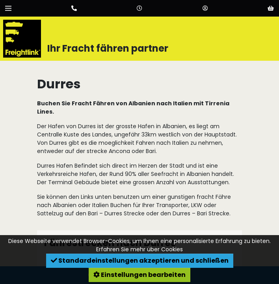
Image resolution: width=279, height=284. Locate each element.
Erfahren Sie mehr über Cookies (139, 249)
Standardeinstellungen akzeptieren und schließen (140, 260)
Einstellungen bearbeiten (139, 274)
